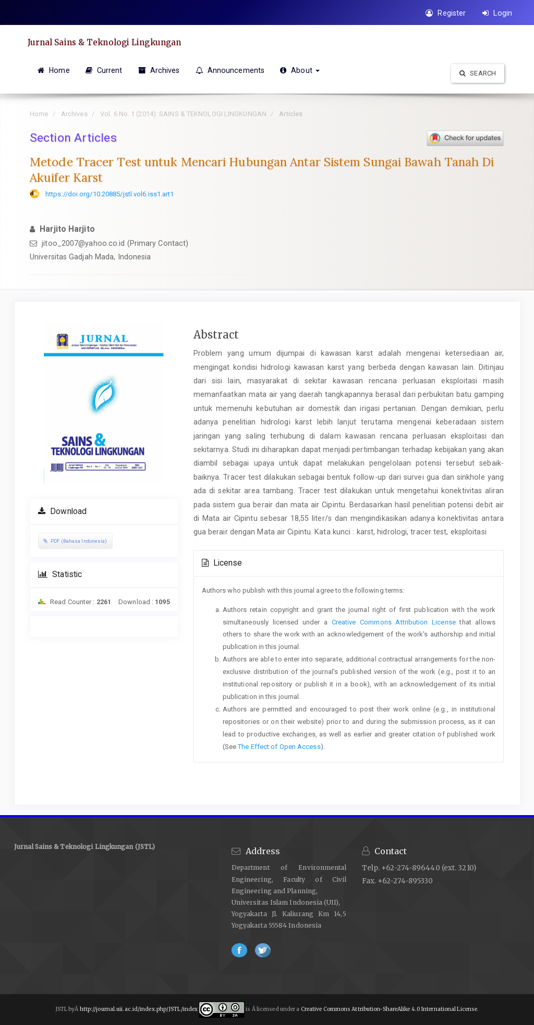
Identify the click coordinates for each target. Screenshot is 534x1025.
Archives (159, 70)
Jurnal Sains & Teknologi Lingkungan (110, 42)
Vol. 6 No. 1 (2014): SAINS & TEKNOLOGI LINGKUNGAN (183, 114)
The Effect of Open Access (279, 747)
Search (477, 73)
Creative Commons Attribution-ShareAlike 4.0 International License (389, 1009)
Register (446, 13)
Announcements (230, 70)
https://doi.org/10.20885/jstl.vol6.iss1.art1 (109, 194)
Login (497, 13)
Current (104, 70)
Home (54, 70)
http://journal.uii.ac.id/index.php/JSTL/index (139, 1009)
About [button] (300, 70)
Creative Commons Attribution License (394, 622)
